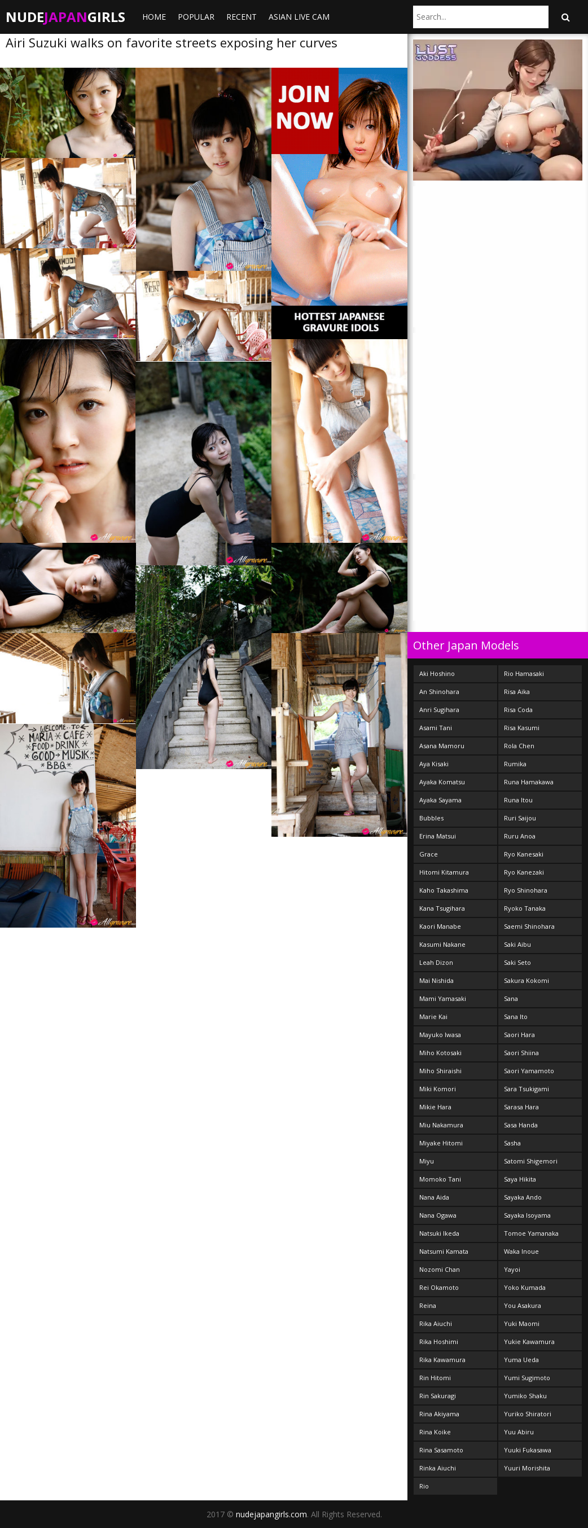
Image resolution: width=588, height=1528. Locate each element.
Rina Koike (435, 1432)
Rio (424, 1486)
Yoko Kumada (525, 1287)
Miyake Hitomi (441, 1143)
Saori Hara (519, 1034)
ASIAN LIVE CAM (299, 16)
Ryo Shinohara (525, 890)
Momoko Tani (440, 1179)
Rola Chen (519, 745)
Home (154, 16)
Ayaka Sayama (440, 800)
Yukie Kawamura (529, 1341)
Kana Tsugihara (442, 908)
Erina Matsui (437, 836)
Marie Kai (433, 1016)
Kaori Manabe (440, 926)
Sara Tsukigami (526, 1088)
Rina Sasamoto (441, 1450)
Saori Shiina (521, 1052)
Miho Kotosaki (440, 1052)
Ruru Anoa (520, 836)
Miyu (426, 1161)
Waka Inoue (521, 1251)
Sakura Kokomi (526, 980)
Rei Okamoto (439, 1287)
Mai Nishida (436, 980)
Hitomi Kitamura (444, 872)
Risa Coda (518, 709)
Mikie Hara (435, 1107)
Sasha (512, 1143)
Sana (511, 998)
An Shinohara (439, 691)
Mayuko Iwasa (440, 1034)
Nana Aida (434, 1197)
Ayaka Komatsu (442, 782)
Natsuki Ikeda (439, 1233)
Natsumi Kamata (443, 1251)
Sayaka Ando (523, 1197)
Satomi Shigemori (531, 1161)
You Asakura (522, 1305)
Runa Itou (518, 800)
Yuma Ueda (521, 1359)
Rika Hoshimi (438, 1341)
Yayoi (512, 1269)
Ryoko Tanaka (525, 908)
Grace (428, 854)
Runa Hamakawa (529, 782)
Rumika (515, 763)
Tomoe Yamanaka (531, 1233)
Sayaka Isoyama (527, 1215)
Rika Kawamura (442, 1359)
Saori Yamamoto (529, 1070)
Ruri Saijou (520, 818)
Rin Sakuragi (437, 1395)
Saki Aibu (517, 944)
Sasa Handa (521, 1125)
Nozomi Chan (439, 1269)
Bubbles (431, 818)
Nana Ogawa (438, 1215)
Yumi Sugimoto (527, 1377)
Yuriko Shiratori (527, 1414)
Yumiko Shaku (525, 1395)
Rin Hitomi (435, 1377)
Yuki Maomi (521, 1323)
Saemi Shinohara (529, 926)
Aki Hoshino (437, 673)
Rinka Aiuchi (437, 1468)
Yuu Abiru (519, 1432)
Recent (241, 16)
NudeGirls (65, 16)
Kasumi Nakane (442, 944)
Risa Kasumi (521, 727)
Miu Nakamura (441, 1125)
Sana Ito (516, 1016)
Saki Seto (517, 962)
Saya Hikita (520, 1179)
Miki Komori (437, 1088)
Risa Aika (517, 691)
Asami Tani (435, 727)
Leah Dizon (436, 962)
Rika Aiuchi (435, 1323)
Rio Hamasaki (524, 673)
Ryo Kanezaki (524, 872)
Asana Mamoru (441, 745)
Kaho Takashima (443, 890)
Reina (427, 1305)
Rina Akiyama (439, 1414)
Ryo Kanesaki (523, 854)
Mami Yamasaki (442, 998)
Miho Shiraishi (440, 1070)
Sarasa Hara (521, 1107)
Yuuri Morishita (527, 1468)
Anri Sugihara (439, 709)
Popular (196, 16)
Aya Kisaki (434, 763)
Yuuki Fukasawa (527, 1450)
